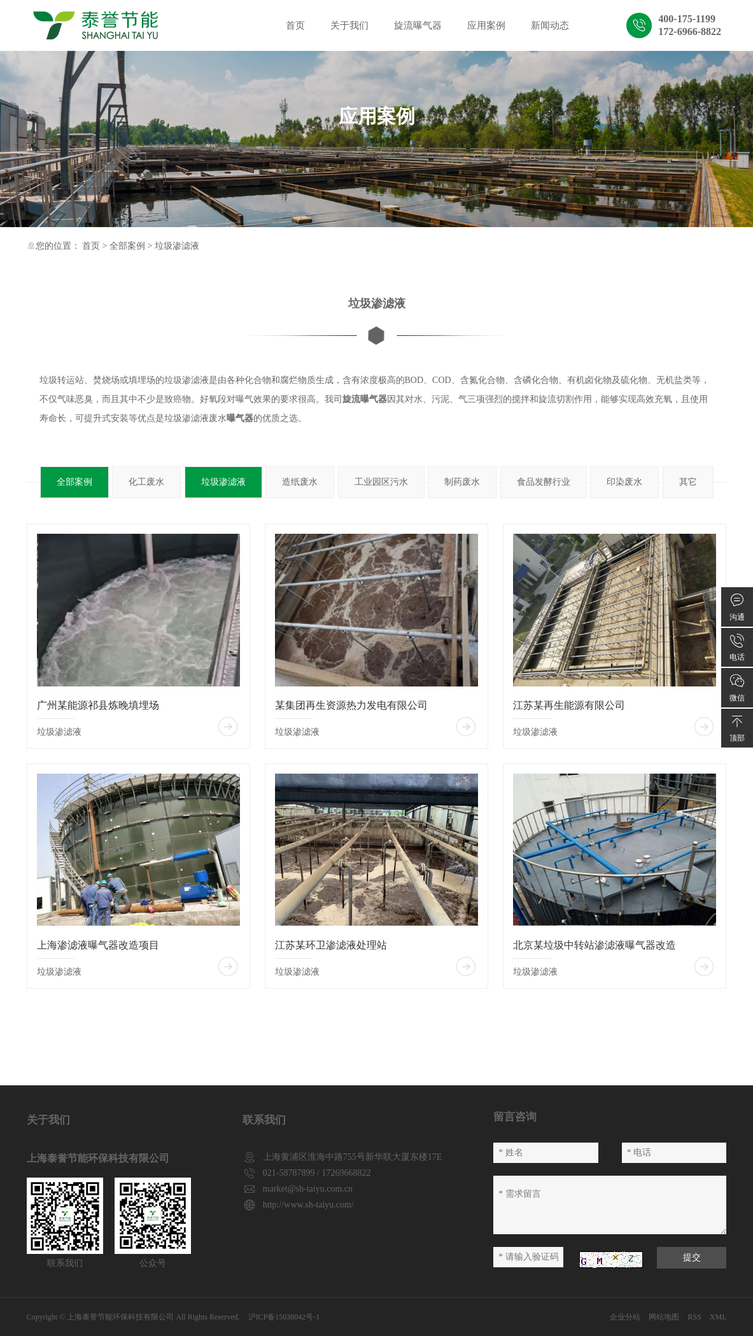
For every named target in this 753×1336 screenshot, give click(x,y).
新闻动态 (550, 25)
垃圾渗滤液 (177, 246)
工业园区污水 (381, 482)
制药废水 (462, 482)
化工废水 (146, 482)
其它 (688, 482)
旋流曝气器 (418, 25)
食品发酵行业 (543, 482)
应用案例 (486, 25)
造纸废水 (300, 482)
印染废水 (624, 482)
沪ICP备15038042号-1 (284, 1316)
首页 (295, 25)
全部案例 (127, 246)
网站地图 (664, 1316)
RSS (694, 1316)
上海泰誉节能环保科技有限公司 (120, 1316)
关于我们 (349, 25)
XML (718, 1316)
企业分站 (625, 1316)
